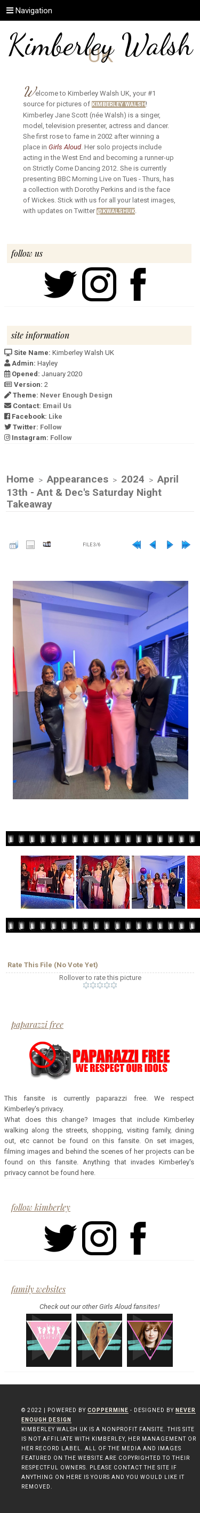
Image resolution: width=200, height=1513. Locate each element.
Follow (51, 427)
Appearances (77, 479)
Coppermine (108, 1410)
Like (55, 416)
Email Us (57, 406)
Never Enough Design (76, 395)
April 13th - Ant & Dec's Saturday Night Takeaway (92, 491)
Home (20, 479)
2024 (133, 479)
